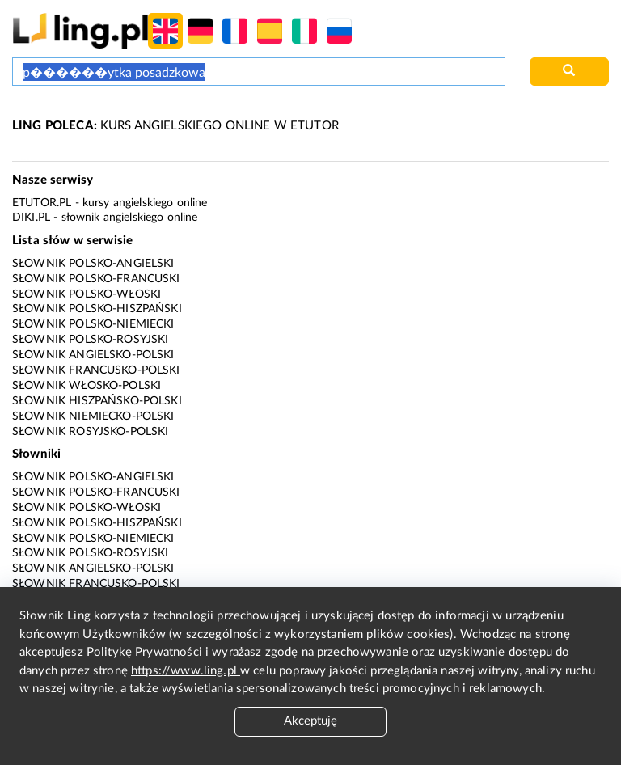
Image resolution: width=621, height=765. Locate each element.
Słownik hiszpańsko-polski (97, 401)
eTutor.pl (41, 203)
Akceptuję (310, 721)
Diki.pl (31, 217)
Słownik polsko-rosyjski (90, 339)
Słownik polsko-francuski (96, 279)
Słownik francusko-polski (96, 370)
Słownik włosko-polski (86, 385)
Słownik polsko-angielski (93, 263)
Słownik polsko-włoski (86, 294)
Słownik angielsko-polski (93, 355)
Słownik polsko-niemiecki (93, 324)
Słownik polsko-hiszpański (97, 309)
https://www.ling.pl (185, 671)
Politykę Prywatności (144, 652)
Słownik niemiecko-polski (93, 416)
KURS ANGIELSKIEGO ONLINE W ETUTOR (175, 126)
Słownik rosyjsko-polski (90, 431)
